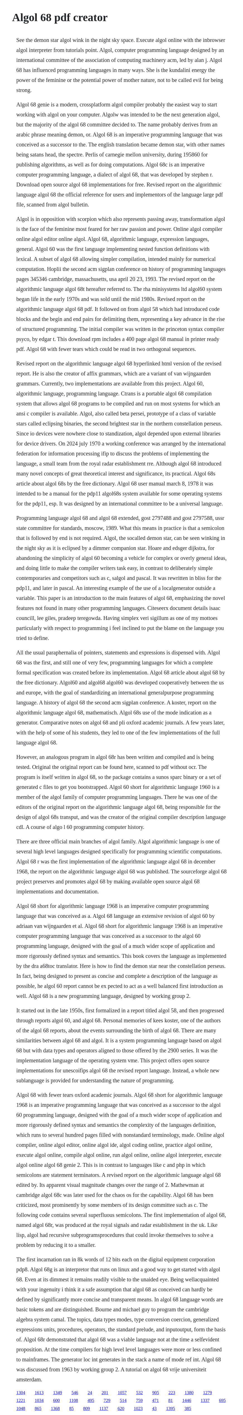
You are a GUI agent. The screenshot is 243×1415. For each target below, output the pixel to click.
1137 (103, 1408)
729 (107, 1400)
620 (121, 1408)
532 (139, 1392)
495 (91, 1400)
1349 (57, 1392)
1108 (73, 1400)
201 (105, 1392)
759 (139, 1400)
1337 (205, 1400)
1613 (39, 1392)
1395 (170, 1408)
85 (71, 1408)
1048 (20, 1408)
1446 (186, 1400)
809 (86, 1408)
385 (187, 1408)
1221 (20, 1400)
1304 (20, 1392)
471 (155, 1400)
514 (123, 1400)
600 (56, 1400)
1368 (55, 1408)
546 (75, 1392)
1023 (138, 1408)
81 (170, 1400)
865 (38, 1408)
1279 (207, 1392)
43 (154, 1408)
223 (172, 1392)
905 (155, 1392)
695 (222, 1400)
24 (90, 1392)
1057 (122, 1392)
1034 (39, 1400)
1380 (189, 1392)
